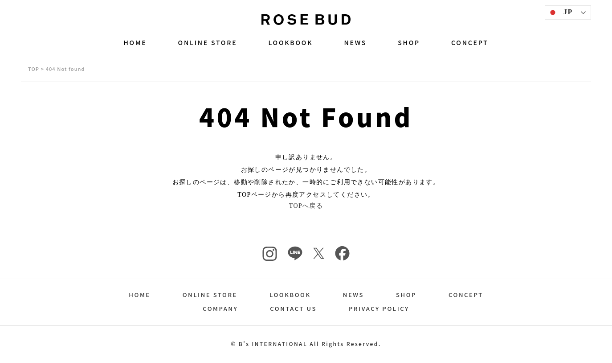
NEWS (355, 42)
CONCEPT (470, 42)
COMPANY (220, 309)
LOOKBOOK (290, 42)
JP (560, 12)
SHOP (409, 42)
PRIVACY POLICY (379, 309)
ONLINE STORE (207, 42)
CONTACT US (293, 309)
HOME (135, 42)
